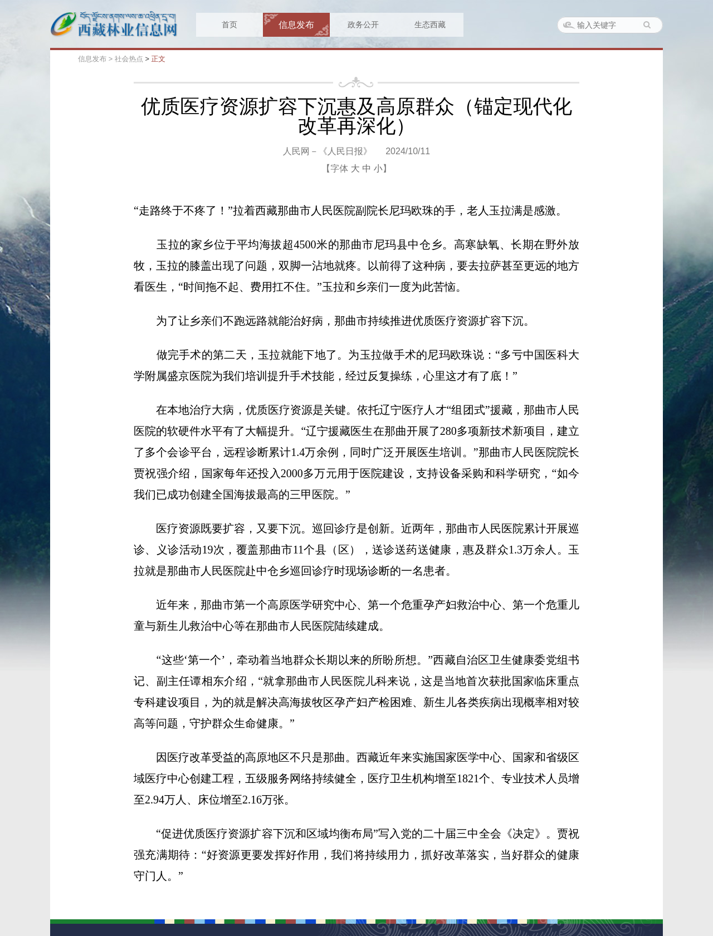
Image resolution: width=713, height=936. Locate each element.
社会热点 (129, 59)
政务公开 (363, 24)
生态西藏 (430, 24)
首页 (229, 24)
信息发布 (296, 25)
